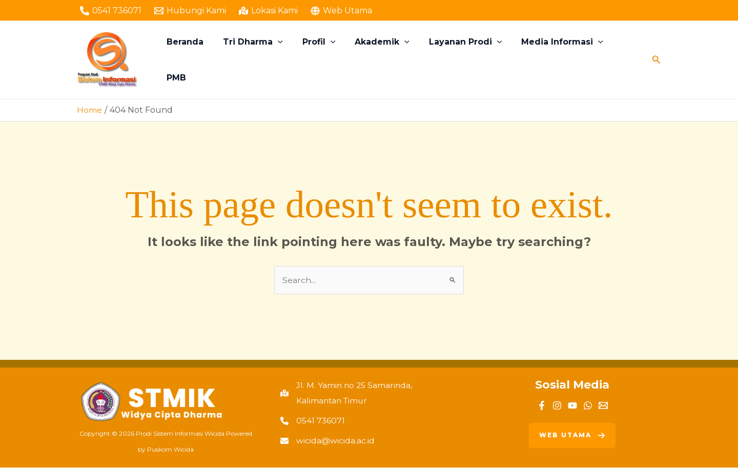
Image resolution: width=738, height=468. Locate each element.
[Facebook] (541, 405)
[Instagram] (557, 405)
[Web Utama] (341, 10)
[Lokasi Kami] (268, 10)
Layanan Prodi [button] (463, 60)
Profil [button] (322, 60)
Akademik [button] (382, 60)
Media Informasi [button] (557, 60)
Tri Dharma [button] (260, 60)
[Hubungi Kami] (190, 10)
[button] (284, 60)
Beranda (194, 60)
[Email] (603, 405)
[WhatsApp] (587, 405)
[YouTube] (572, 405)
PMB (623, 60)
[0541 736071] (111, 10)
